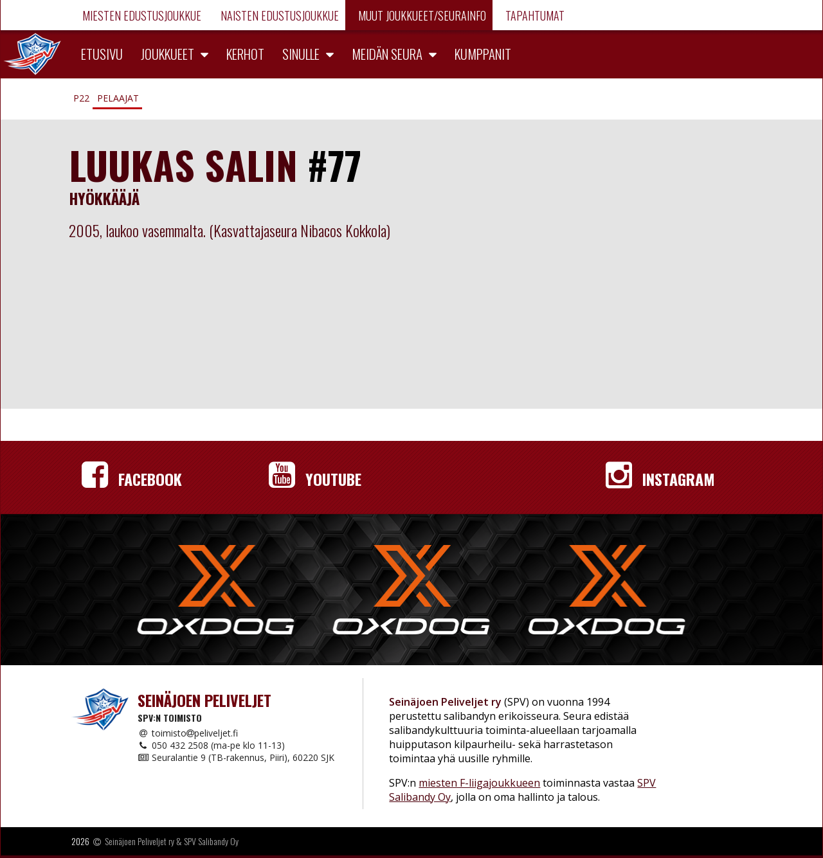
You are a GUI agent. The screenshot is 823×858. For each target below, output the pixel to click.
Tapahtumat (534, 15)
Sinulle (301, 54)
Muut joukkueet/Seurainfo (421, 15)
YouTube (315, 478)
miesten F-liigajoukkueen (479, 783)
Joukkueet (167, 54)
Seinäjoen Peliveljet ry (139, 841)
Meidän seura (387, 54)
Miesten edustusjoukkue (140, 15)
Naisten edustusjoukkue (278, 15)
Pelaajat (118, 98)
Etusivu (102, 54)
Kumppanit (483, 54)
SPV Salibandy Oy (211, 841)
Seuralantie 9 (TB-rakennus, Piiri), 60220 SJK (236, 757)
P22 (81, 98)
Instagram (660, 478)
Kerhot (245, 54)
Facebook (132, 478)
